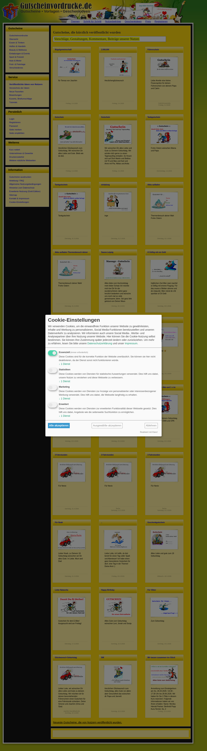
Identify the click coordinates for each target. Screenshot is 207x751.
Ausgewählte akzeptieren (107, 425)
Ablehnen (151, 425)
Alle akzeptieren (59, 425)
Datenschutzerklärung (99, 343)
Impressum (131, 343)
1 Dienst (64, 363)
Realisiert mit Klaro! (149, 432)
